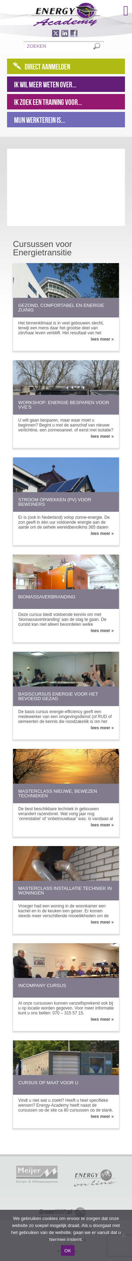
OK (67, 1250)
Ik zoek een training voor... (48, 102)
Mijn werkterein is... (39, 120)
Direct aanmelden (47, 66)
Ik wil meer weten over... (45, 84)
